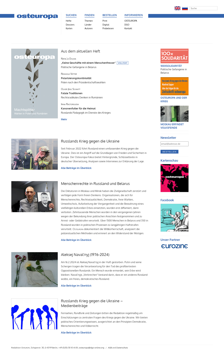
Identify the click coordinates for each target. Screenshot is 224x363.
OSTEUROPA (130, 20)
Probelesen (108, 28)
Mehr (64, 119)
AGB (110, 347)
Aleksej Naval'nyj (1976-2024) (85, 254)
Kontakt (128, 28)
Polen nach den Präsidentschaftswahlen (83, 78)
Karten (69, 28)
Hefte (68, 20)
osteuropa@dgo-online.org (91, 347)
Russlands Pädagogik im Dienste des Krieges (86, 108)
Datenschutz (122, 347)
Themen (89, 20)
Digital (106, 24)
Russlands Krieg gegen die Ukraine (90, 141)
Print (105, 20)
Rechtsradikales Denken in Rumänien (82, 93)
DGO (126, 24)
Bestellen (169, 152)
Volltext (122, 63)
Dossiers (70, 24)
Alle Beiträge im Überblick (76, 168)
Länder (88, 24)
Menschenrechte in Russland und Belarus (95, 183)
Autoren (89, 28)
